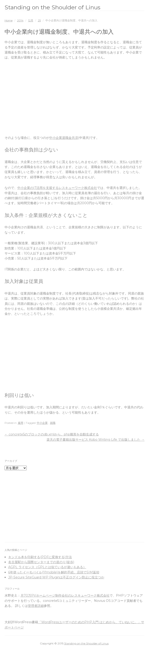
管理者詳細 (36, 606)
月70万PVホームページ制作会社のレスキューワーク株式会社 (65, 595)
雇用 (20, 423)
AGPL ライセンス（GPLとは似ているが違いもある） (47, 567)
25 (39, 20)
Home (9, 20)
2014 (20, 20)
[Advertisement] (75, 98)
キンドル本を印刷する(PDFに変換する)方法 (40, 557)
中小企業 (42, 423)
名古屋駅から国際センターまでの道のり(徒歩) (41, 562)
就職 (52, 423)
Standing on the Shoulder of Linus (52, 7)
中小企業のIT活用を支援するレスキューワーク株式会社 (57, 188)
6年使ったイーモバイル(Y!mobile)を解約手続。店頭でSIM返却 (53, 572)
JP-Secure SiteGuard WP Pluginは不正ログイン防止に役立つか (56, 577)
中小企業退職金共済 (63, 138)
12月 (30, 20)
